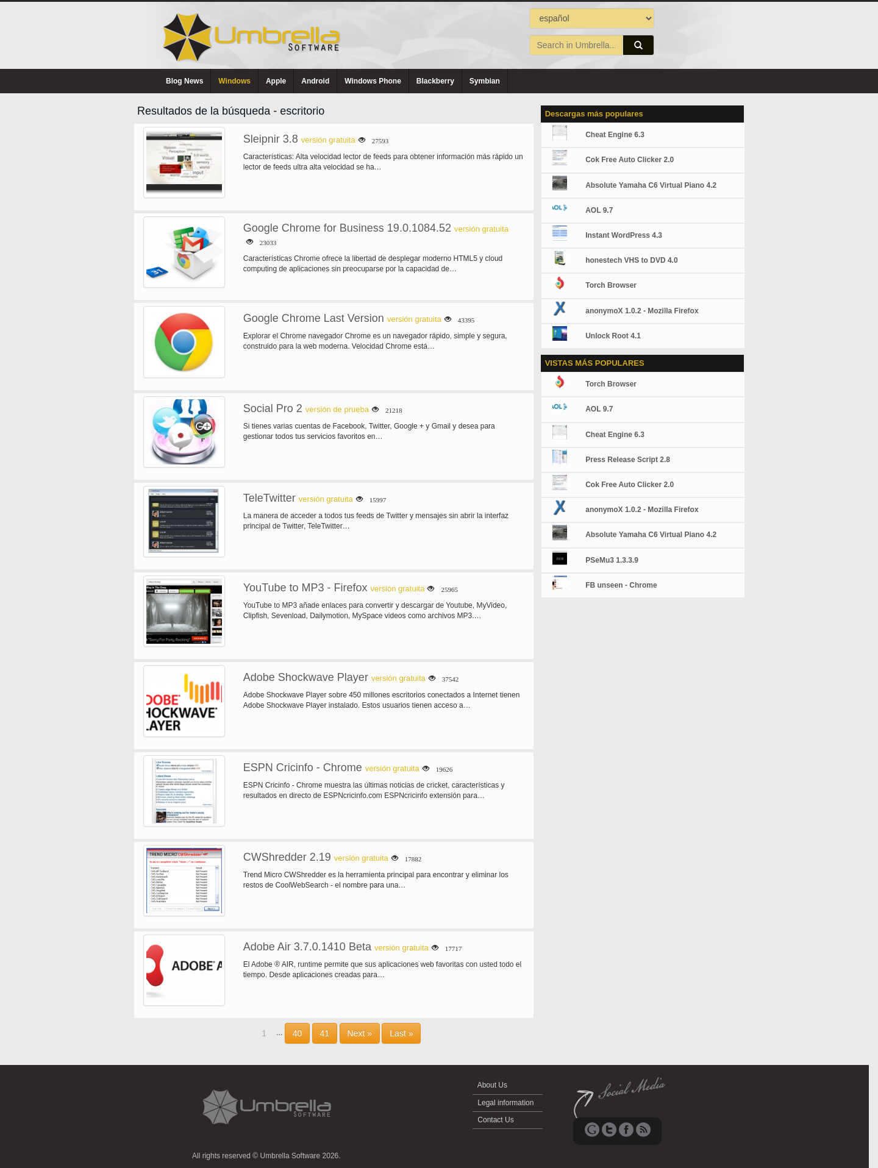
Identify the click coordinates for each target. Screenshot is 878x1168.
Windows (234, 81)
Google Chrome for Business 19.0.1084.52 (347, 228)
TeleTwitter (269, 498)
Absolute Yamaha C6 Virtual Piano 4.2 (650, 185)
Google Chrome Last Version (313, 318)
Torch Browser (611, 285)
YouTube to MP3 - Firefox (305, 588)
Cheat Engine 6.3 (614, 134)
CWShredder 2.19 (287, 857)
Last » (401, 1033)
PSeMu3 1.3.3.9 (611, 560)
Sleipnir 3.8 (270, 139)
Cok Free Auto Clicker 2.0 (629, 159)
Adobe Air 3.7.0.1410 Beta (307, 947)
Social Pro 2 (272, 408)
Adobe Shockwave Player (305, 677)
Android (315, 81)
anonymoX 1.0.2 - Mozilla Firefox (641, 311)
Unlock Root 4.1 (613, 336)
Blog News (184, 81)
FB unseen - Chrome (621, 585)
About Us (492, 1085)
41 (325, 1033)
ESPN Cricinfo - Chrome (302, 767)
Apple (276, 81)
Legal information (506, 1103)
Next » (360, 1033)
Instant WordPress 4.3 (623, 235)
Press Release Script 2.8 (627, 459)
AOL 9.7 (599, 210)
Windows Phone (372, 81)
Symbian (484, 81)
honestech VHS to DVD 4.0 (631, 260)
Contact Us (496, 1120)
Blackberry (435, 81)
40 (297, 1033)
